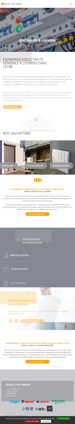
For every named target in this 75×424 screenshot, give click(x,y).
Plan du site (9, 415)
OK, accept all (63, 418)
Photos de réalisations (36, 214)
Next (39, 180)
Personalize (46, 421)
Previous (36, 180)
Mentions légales (20, 415)
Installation (16, 260)
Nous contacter (11, 115)
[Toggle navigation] (71, 4)
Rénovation (15, 274)
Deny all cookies (32, 421)
